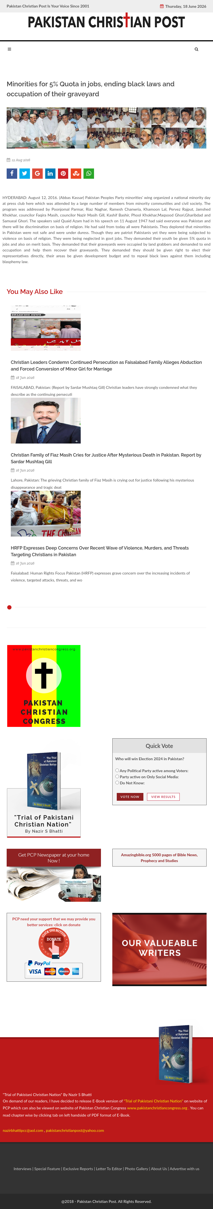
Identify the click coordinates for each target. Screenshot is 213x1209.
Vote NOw (130, 797)
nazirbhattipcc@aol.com (23, 1130)
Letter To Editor (109, 1168)
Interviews (23, 1168)
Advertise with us (184, 1168)
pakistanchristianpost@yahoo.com (75, 1130)
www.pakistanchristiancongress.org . (157, 1107)
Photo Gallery (136, 1168)
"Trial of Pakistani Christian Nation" (154, 1101)
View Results (163, 797)
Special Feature (47, 1168)
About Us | (160, 1168)
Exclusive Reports (78, 1168)
